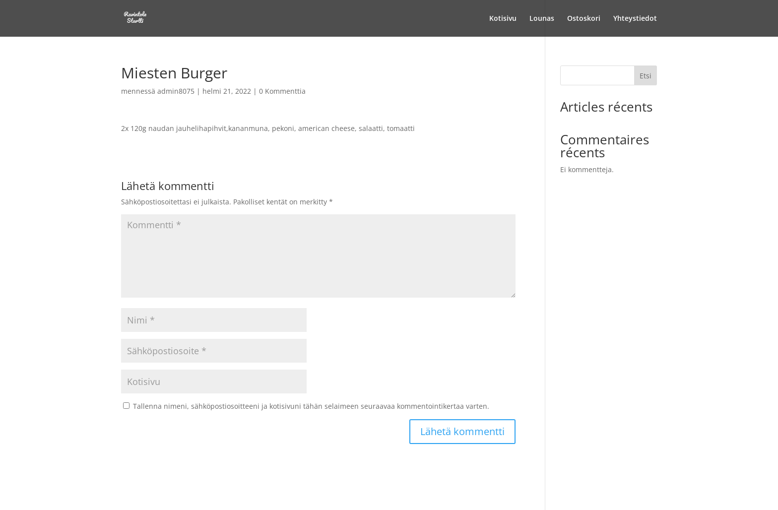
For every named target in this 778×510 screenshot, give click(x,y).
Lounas (541, 19)
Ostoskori (583, 19)
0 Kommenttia (282, 91)
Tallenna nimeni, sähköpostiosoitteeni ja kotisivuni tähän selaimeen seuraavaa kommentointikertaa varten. (311, 406)
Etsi (645, 75)
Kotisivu (503, 19)
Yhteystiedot (635, 19)
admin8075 (175, 91)
